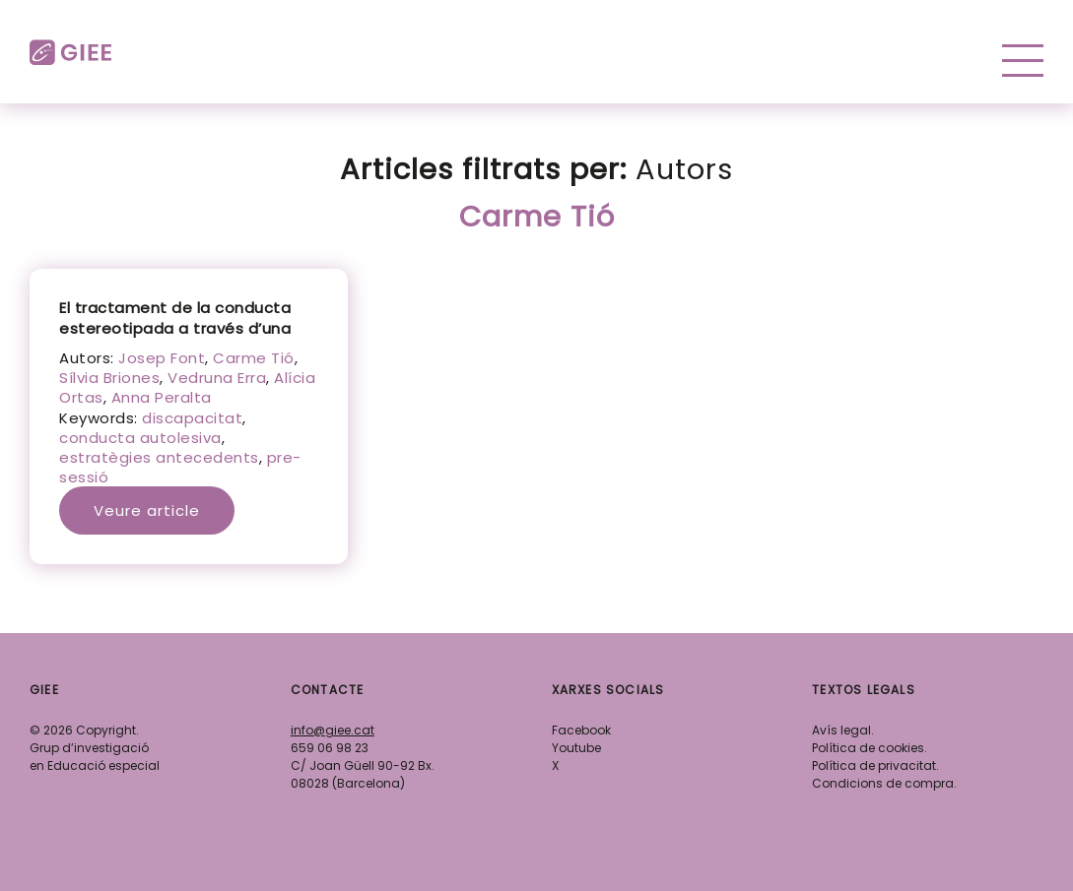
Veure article (147, 510)
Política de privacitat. (875, 765)
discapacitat (192, 418)
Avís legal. (843, 730)
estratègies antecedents (159, 457)
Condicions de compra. (884, 783)
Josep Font (161, 358)
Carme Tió (254, 358)
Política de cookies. (869, 747)
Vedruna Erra (217, 377)
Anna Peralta (161, 397)
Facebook (581, 730)
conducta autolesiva (140, 437)
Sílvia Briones (109, 377)
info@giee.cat (332, 730)
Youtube (576, 747)
